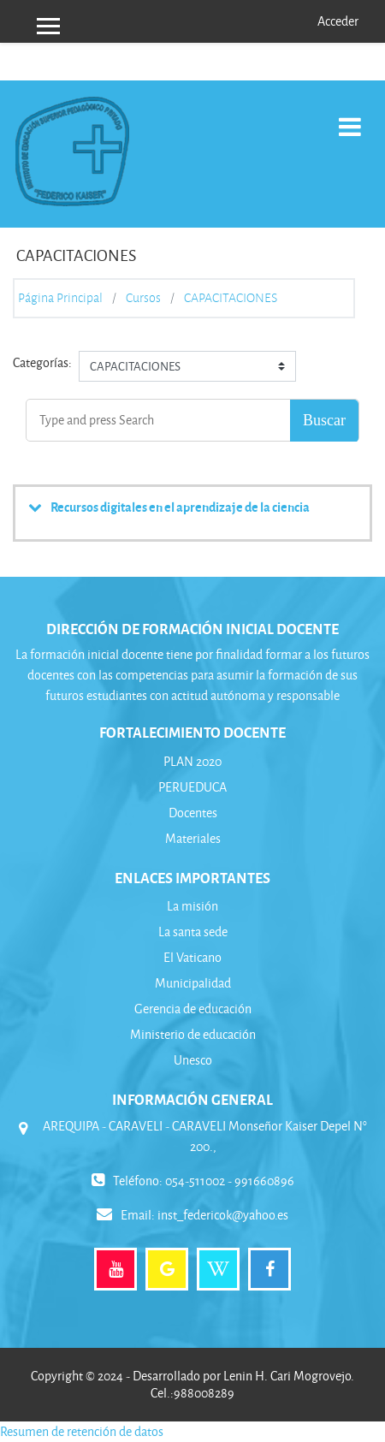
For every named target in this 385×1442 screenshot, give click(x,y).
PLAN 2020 (192, 761)
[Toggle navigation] (350, 118)
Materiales (193, 838)
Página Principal (60, 297)
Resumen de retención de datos (81, 1431)
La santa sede (193, 932)
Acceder (337, 21)
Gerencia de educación (193, 1009)
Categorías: (42, 362)
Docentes (193, 813)
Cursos (143, 297)
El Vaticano (192, 957)
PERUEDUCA (192, 787)
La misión (192, 906)
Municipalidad (193, 983)
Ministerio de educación (193, 1034)
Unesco (193, 1060)
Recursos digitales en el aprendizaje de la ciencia (180, 506)
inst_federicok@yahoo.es (222, 1215)
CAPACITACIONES (230, 297)
